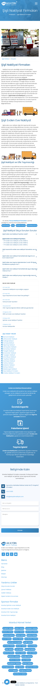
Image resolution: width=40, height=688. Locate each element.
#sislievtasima (20, 225)
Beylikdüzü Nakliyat (14, 656)
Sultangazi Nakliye (8, 667)
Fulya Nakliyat (26, 660)
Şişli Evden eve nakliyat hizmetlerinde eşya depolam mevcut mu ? (19, 270)
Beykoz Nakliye (19, 632)
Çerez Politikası (6, 590)
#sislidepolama (32, 225)
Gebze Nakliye (20, 635)
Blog (2, 567)
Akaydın (13, 59)
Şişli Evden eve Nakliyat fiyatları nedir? (15, 234)
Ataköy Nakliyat (20, 653)
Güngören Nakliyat (25, 670)
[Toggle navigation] (36, 3)
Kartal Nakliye (6, 639)
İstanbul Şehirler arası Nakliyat (11, 605)
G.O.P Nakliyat (13, 670)
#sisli (13, 225)
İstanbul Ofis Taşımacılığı (9, 612)
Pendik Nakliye (28, 642)
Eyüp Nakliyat (19, 667)
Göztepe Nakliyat (8, 635)
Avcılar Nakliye (32, 653)
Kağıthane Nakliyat (32, 667)
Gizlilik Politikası (6, 593)
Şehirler (3, 570)
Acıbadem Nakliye (31, 628)
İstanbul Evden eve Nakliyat (10, 609)
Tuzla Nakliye (19, 649)
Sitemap (4, 577)
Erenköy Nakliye (18, 639)
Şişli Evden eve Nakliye (14, 642)
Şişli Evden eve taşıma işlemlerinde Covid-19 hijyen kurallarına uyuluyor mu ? (19, 263)
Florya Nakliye (32, 646)
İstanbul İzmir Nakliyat (8, 615)
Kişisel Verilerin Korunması (9, 596)
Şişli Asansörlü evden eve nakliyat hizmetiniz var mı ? (19, 250)
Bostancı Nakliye (7, 632)
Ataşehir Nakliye (8, 628)
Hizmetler (4, 564)
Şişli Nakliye (5, 59)
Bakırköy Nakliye (8, 653)
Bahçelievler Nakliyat (14, 663)
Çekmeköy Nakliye (32, 632)
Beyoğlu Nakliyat (27, 656)
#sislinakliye (6, 225)
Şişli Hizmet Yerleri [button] (9, 334)
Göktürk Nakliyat (14, 660)
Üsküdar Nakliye (21, 646)
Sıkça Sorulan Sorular (8, 586)
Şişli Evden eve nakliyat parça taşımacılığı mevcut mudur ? (19, 276)
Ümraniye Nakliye (8, 646)
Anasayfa (12, 14)
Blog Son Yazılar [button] (9, 283)
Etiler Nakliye (9, 649)
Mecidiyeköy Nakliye (31, 639)
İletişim (3, 574)
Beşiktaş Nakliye (30, 649)
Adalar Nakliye (19, 628)
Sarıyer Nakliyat (27, 663)
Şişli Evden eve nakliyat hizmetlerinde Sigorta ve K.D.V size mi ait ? (18, 257)
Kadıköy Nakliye (32, 635)
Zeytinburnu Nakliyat (20, 674)
